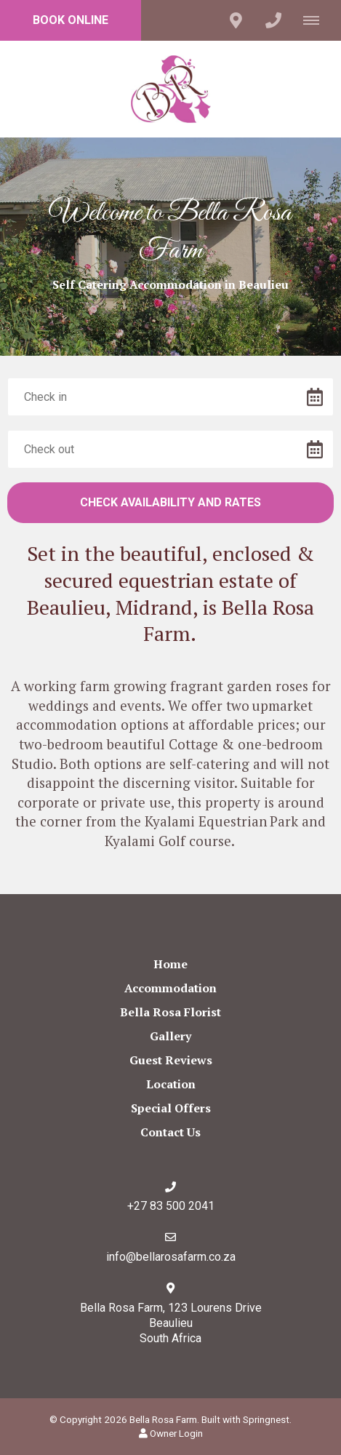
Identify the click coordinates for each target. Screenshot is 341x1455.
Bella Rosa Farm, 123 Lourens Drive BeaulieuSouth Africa (171, 1323)
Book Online (70, 20)
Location (171, 1084)
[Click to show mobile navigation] (316, 20)
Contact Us (170, 1132)
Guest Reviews (170, 1060)
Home (170, 964)
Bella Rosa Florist (170, 1012)
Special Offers (171, 1108)
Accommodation (170, 988)
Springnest (266, 1419)
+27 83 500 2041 (170, 1206)
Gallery (170, 1036)
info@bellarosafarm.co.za (171, 1257)
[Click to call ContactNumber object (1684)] (273, 20)
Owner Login (171, 1433)
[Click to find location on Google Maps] (235, 20)
